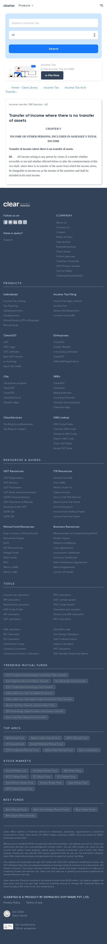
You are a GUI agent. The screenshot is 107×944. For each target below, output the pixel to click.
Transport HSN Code (65, 433)
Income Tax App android (68, 301)
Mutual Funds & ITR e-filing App (21, 320)
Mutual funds (10, 325)
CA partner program (15, 383)
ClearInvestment (13, 310)
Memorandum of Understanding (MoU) (75, 533)
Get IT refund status (65, 639)
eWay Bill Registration (66, 361)
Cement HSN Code (65, 429)
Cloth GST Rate (63, 443)
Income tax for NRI (64, 315)
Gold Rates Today (13, 643)
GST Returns (10, 482)
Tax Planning (10, 305)
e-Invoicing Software (66, 351)
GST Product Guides (68, 266)
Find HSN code (62, 629)
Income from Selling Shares (69, 511)
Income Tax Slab (63, 477)
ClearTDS (59, 356)
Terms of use (34, 902)
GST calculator (12, 619)
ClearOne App (62, 407)
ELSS (6, 543)
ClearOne (59, 388)
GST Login (9, 346)
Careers (60, 232)
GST (5, 342)
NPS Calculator (62, 619)
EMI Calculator (11, 599)
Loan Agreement (63, 547)
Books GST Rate (63, 448)
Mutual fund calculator (16, 604)
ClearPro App (11, 402)
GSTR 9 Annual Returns (16, 497)
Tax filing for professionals (18, 424)
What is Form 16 (63, 487)
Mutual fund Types (13, 538)
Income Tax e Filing (14, 301)
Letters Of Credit (63, 572)
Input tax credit (12, 366)
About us (61, 222)
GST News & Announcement (19, 492)
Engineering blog (65, 246)
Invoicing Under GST (14, 506)
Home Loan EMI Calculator (69, 614)
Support (8, 239)
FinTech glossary (65, 256)
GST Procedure (12, 487)
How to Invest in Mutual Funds (20, 533)
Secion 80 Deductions (66, 310)
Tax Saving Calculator (66, 634)
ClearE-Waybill (62, 346)
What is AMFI (10, 567)
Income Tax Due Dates (67, 516)
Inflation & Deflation (65, 543)
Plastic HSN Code (64, 438)
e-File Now (52, 75)
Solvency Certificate (65, 557)
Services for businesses (67, 402)
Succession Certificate (67, 552)
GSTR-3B (8, 516)
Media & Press (64, 237)
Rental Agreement (64, 567)
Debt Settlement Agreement (70, 562)
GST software (11, 351)
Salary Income (62, 492)
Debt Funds (10, 557)
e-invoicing (9, 361)
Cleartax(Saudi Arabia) (69, 275)
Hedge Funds (11, 552)
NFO (5, 562)
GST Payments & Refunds (18, 502)
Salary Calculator (63, 643)
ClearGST (59, 342)
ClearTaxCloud (11, 397)
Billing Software (62, 392)
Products (27, 5)
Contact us (62, 227)
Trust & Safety (64, 270)
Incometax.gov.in (63, 506)
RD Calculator (11, 634)
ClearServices (11, 315)
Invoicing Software (64, 397)
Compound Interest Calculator (21, 653)
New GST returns (13, 356)
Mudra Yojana (61, 538)
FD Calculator (11, 639)
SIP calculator (11, 614)
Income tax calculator (16, 595)
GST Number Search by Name (71, 653)
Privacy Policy (11, 902)
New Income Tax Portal (67, 502)
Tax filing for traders (14, 429)
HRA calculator (11, 629)
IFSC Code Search (64, 604)
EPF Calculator (62, 648)
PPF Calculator (62, 595)
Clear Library (63, 251)
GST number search (65, 599)
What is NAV (10, 572)
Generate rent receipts (67, 609)
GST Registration (13, 477)
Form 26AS (60, 482)
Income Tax (60, 305)
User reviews (63, 241)
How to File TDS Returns (67, 497)
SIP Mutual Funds (13, 547)
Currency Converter (14, 648)
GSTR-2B (8, 511)
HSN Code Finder (63, 424)
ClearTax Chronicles (67, 261)
